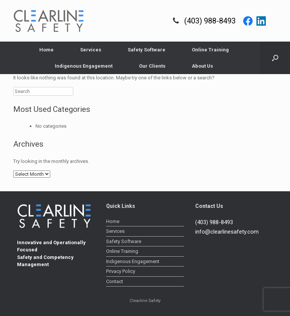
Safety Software (146, 50)
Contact (114, 281)
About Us (202, 66)
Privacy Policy (120, 271)
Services (90, 50)
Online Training (210, 50)
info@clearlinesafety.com (227, 231)
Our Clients (152, 66)
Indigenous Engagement (84, 66)
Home (46, 50)
